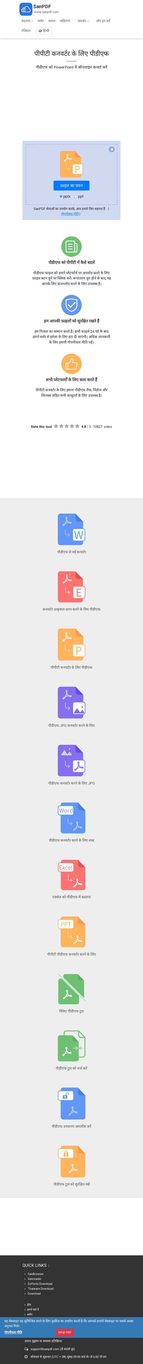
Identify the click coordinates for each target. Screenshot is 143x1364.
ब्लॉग (41, 21)
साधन (51, 21)
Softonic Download (38, 1255)
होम (28, 1276)
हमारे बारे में (32, 1281)
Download (33, 1265)
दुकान (29, 1291)
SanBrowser (34, 1245)
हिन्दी (44, 31)
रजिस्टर (26, 31)
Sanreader (33, 1250)
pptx (65, 196)
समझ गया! (64, 1332)
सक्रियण (65, 21)
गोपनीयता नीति (70, 214)
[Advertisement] (71, 99)
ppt (79, 196)
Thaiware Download (39, 1260)
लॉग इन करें (103, 21)
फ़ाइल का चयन (71, 185)
